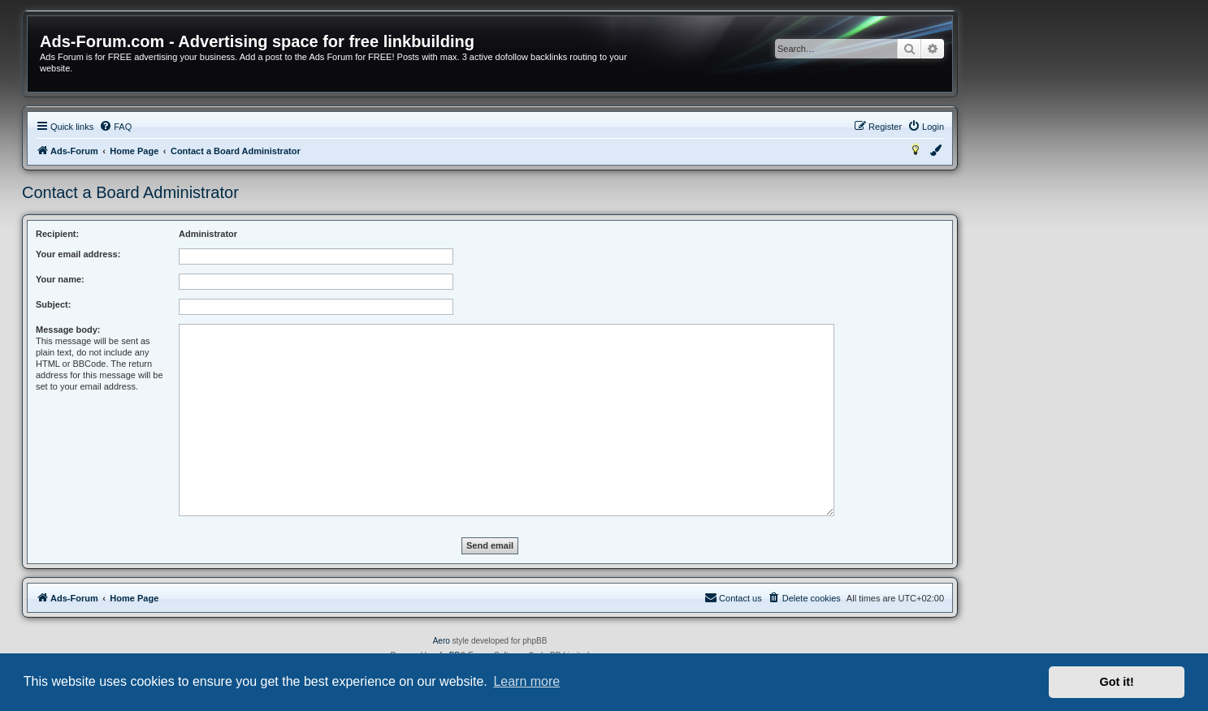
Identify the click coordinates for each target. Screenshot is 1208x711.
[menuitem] (115, 126)
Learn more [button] (526, 681)
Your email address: (78, 254)
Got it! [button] (1117, 681)
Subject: (53, 304)
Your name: (60, 279)
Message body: (68, 329)
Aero (441, 640)
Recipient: (57, 234)
